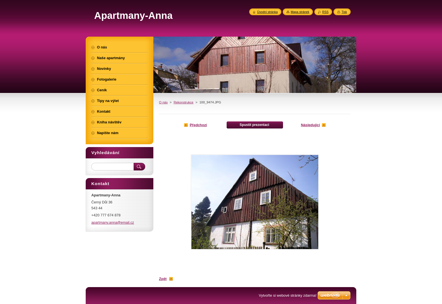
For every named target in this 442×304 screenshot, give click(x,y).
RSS (325, 12)
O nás (163, 102)
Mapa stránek (300, 12)
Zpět (163, 279)
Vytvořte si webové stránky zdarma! (288, 295)
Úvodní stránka (267, 12)
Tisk (344, 12)
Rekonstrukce (183, 102)
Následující (310, 125)
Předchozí (198, 125)
